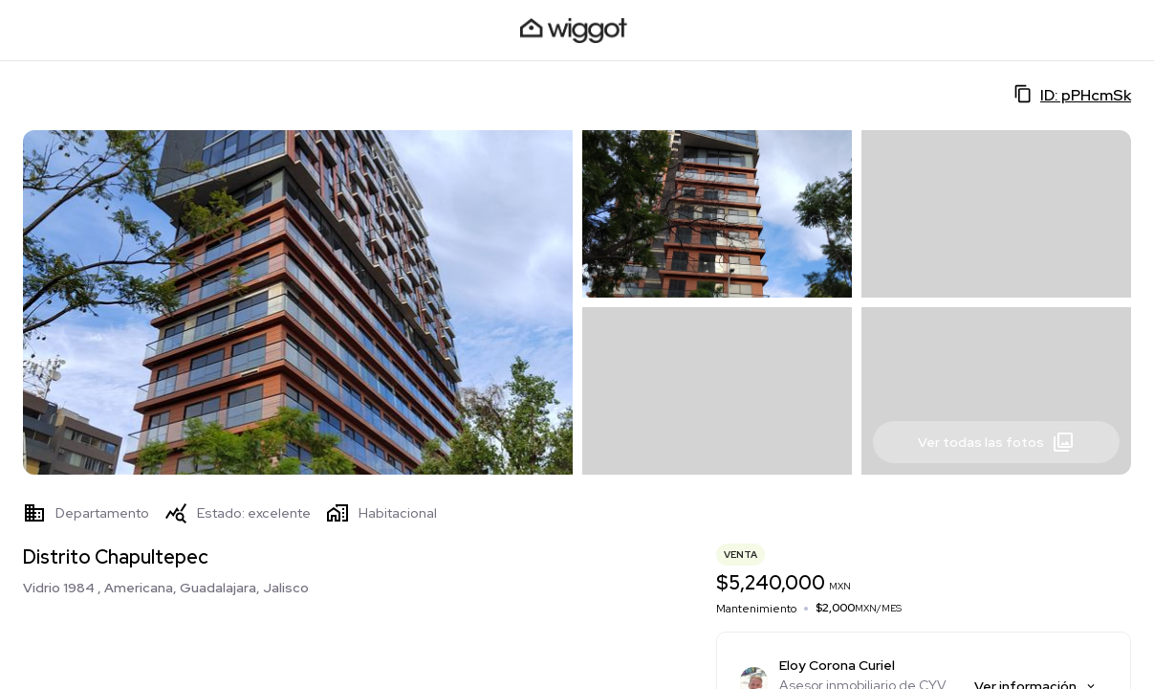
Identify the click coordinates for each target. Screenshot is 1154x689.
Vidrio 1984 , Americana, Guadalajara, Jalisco (166, 587)
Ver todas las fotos (996, 442)
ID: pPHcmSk (1072, 94)
